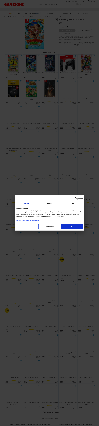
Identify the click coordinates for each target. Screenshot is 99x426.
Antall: (60, 27)
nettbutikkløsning (74, 424)
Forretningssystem (63, 424)
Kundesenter (75, 1)
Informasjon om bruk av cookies (18, 424)
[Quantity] (65, 27)
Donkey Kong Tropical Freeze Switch (54, 16)
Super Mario (40, 16)
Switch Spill (31, 16)
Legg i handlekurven (67, 30)
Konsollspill (13, 16)
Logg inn (92, 1)
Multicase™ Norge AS (87, 424)
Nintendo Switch (22, 16)
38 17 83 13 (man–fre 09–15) (85, 13)
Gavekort (67, 1)
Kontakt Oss (83, 1)
